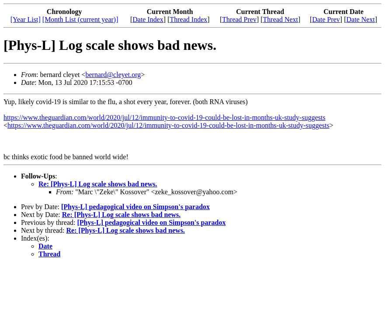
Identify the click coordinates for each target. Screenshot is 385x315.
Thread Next (280, 19)
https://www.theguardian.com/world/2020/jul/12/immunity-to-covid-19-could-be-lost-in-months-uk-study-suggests (164, 117)
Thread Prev (239, 19)
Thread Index (189, 19)
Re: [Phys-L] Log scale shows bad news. (97, 184)
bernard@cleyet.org (113, 74)
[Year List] (25, 19)
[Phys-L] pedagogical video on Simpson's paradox (135, 206)
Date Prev (326, 19)
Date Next (360, 19)
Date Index (147, 19)
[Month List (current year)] (80, 19)
